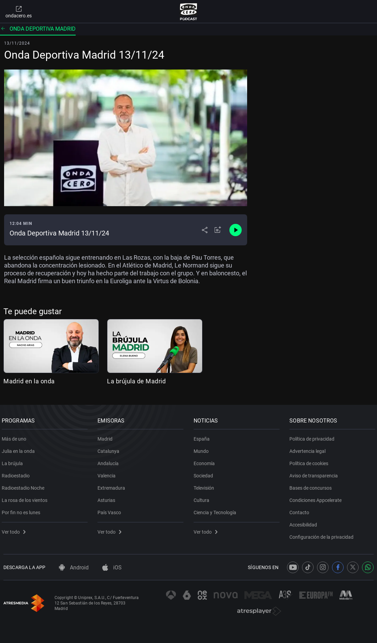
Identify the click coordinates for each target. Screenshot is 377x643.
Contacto (301, 509)
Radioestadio (17, 473)
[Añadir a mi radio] (218, 230)
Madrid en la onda (29, 381)
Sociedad (205, 473)
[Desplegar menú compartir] (205, 230)
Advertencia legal (309, 448)
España (203, 436)
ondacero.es (18, 11)
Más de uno (15, 436)
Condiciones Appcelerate (317, 497)
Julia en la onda (19, 448)
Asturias (108, 497)
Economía (205, 460)
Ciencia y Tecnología (216, 509)
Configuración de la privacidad (323, 534)
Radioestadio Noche (24, 485)
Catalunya (110, 448)
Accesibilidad (305, 522)
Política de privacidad (313, 436)
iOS (112, 567)
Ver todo (15, 529)
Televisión (205, 485)
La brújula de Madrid (136, 381)
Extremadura (113, 485)
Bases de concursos (312, 485)
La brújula (14, 460)
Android (74, 567)
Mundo (202, 448)
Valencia (109, 473)
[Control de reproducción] (235, 230)
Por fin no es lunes (22, 509)
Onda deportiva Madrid (38, 29)
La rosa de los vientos (26, 497)
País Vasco (111, 509)
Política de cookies (310, 460)
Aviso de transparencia (315, 473)
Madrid (107, 436)
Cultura (203, 497)
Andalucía (110, 460)
